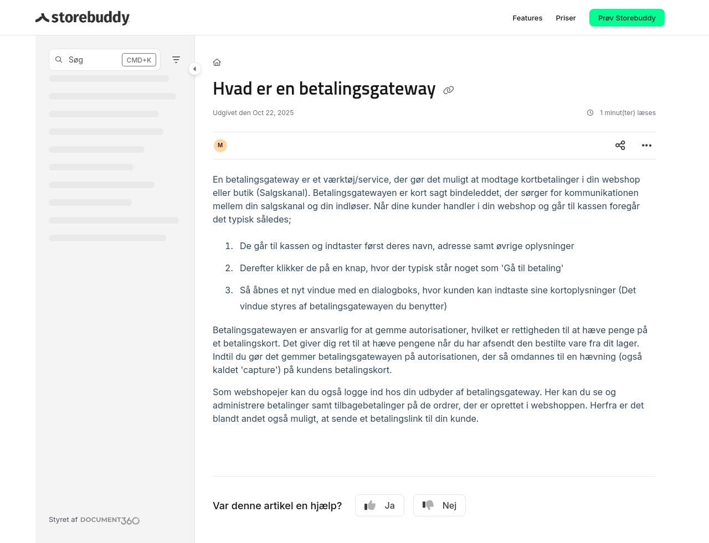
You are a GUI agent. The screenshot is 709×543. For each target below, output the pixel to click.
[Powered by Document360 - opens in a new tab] (94, 519)
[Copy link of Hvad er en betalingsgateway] (449, 90)
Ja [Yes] (379, 505)
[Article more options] (647, 145)
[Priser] (566, 17)
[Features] (527, 17)
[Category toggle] (195, 68)
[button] (105, 60)
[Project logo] (82, 17)
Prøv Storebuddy (627, 17)
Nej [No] (440, 505)
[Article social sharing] (620, 145)
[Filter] (176, 59)
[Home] (217, 62)
